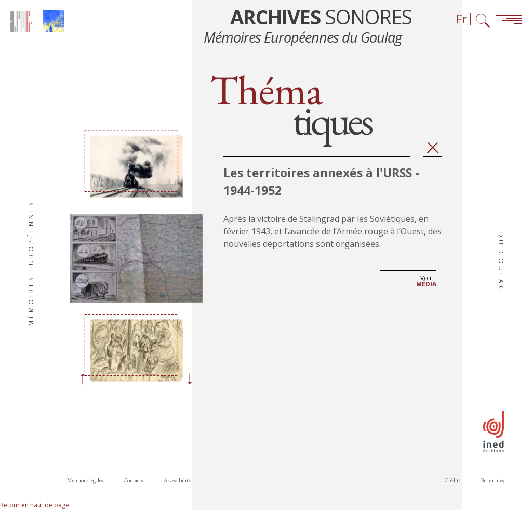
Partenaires (492, 480)
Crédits (452, 480)
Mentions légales (85, 480)
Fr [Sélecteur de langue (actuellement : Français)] (462, 19)
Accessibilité (177, 480)
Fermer (432, 148)
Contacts (133, 480)
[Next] (190, 379)
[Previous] (83, 379)
